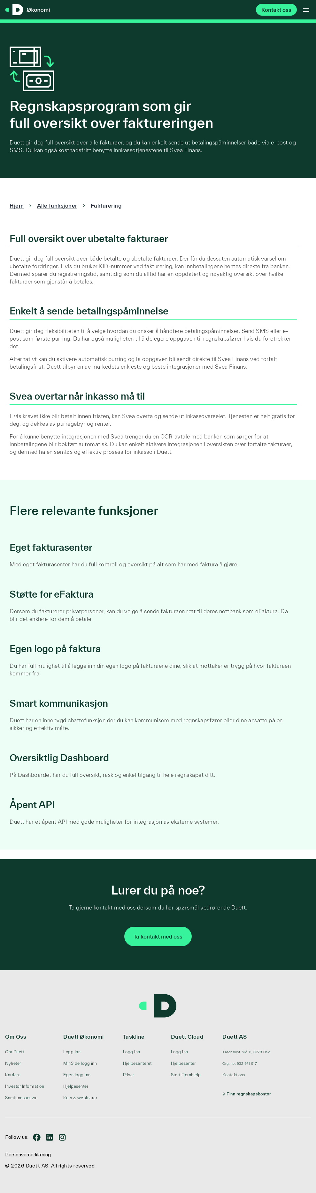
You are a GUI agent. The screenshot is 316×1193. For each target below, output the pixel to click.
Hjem (17, 206)
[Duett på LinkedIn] (49, 1137)
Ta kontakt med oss (158, 936)
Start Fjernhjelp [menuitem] (186, 1074)
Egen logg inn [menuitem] (77, 1074)
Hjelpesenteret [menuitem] (137, 1063)
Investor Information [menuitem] (24, 1086)
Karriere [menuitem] (12, 1074)
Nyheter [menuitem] (13, 1063)
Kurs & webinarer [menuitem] (80, 1097)
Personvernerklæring (28, 1154)
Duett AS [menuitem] (234, 1037)
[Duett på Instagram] (62, 1137)
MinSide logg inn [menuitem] (80, 1063)
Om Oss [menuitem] (15, 1037)
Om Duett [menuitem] (14, 1051)
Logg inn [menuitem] (72, 1051)
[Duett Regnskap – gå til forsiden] (27, 10)
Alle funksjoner (57, 206)
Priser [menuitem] (128, 1074)
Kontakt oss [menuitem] (233, 1074)
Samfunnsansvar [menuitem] (21, 1097)
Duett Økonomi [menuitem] (83, 1037)
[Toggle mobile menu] (306, 10)
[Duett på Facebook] (36, 1137)
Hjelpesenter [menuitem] (75, 1086)
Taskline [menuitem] (134, 1037)
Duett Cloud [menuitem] (187, 1037)
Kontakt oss (276, 10)
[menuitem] (246, 1052)
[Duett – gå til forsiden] (158, 1006)
